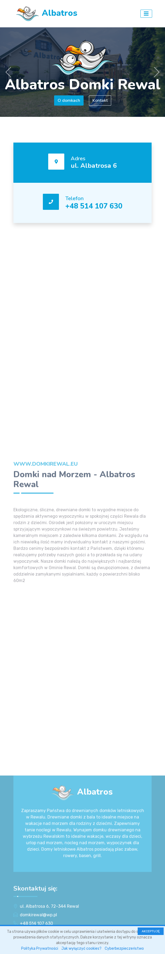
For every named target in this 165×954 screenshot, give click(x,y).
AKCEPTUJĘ (151, 931)
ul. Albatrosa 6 (94, 165)
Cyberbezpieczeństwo (124, 948)
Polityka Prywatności (39, 948)
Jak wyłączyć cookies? (81, 948)
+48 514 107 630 (93, 206)
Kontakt (100, 100)
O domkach (69, 100)
